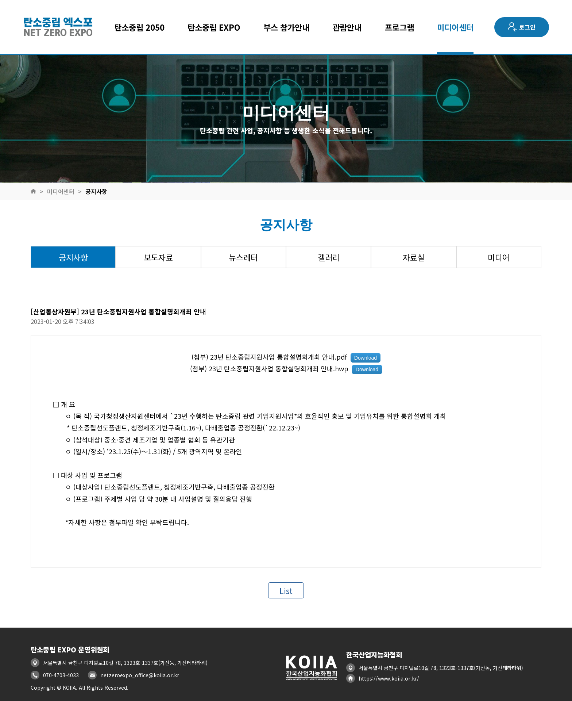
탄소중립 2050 (139, 27)
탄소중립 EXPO (214, 27)
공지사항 (96, 191)
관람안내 (347, 27)
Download (365, 358)
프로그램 (399, 27)
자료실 (414, 257)
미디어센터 (455, 27)
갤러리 (329, 257)
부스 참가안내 (286, 27)
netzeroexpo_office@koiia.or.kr (139, 675)
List (286, 590)
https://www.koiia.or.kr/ (389, 678)
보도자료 (158, 257)
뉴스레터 (243, 257)
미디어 (499, 257)
